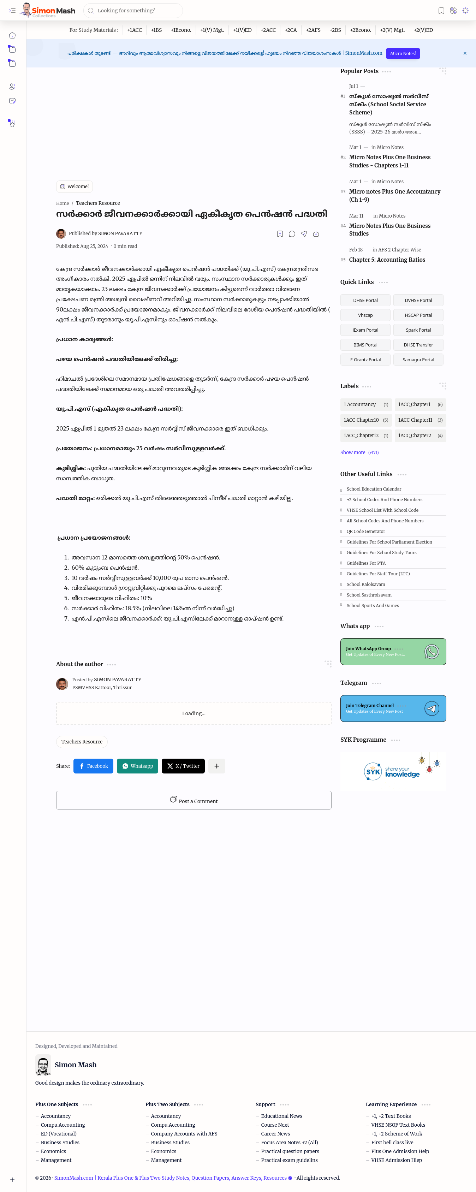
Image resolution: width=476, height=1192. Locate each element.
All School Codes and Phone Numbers (385, 520)
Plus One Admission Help (400, 1152)
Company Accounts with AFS (184, 1134)
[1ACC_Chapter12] (366, 435)
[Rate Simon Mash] (12, 124)
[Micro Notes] (390, 147)
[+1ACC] (135, 30)
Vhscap (365, 315)
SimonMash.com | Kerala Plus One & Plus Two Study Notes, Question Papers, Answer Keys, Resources (173, 1178)
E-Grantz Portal (365, 359)
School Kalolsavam (366, 584)
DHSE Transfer (418, 345)
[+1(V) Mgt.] (212, 30)
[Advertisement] (194, 116)
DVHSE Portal (418, 300)
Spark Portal (418, 330)
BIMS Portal (365, 345)
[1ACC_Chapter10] (366, 420)
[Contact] (12, 101)
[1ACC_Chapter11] (420, 420)
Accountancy (56, 1116)
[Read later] (280, 234)
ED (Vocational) (59, 1134)
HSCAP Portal (418, 315)
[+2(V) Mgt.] (392, 30)
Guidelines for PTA (366, 563)
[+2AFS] (313, 30)
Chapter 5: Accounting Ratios (387, 259)
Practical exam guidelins (289, 1160)
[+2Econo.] (361, 30)
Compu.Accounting (63, 1125)
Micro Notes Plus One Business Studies (390, 230)
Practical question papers (290, 1152)
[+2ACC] (268, 30)
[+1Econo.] (181, 30)
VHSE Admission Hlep (396, 1160)
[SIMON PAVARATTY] (105, 234)
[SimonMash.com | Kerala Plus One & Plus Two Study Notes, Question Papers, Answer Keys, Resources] (47, 10)
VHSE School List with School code (382, 510)
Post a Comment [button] (194, 800)
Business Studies (60, 1143)
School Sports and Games (373, 605)
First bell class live (392, 1143)
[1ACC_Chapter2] (420, 435)
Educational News (282, 1116)
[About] (12, 86)
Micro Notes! (403, 53)
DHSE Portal (365, 300)
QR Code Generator (366, 531)
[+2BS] (335, 30)
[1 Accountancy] (366, 404)
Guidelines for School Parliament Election (389, 542)
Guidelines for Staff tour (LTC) (378, 573)
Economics (53, 1152)
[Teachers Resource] (82, 742)
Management (56, 1160)
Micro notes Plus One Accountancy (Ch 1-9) (395, 195)
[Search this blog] (133, 11)
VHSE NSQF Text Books (398, 1125)
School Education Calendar (374, 489)
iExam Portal (366, 330)
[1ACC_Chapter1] (420, 404)
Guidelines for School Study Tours (382, 552)
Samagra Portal (418, 359)
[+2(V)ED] (423, 30)
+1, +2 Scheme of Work (396, 1134)
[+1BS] (156, 30)
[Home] (12, 35)
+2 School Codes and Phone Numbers (385, 499)
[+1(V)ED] (242, 30)
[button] (12, 10)
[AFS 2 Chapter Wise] (399, 250)
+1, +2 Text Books (391, 1116)
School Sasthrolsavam (369, 595)
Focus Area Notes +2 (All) (289, 1143)
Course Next (275, 1125)
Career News (275, 1134)
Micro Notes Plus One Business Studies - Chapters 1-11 (390, 161)
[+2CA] (290, 30)
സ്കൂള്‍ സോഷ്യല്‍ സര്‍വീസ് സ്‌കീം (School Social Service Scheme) (389, 104)
